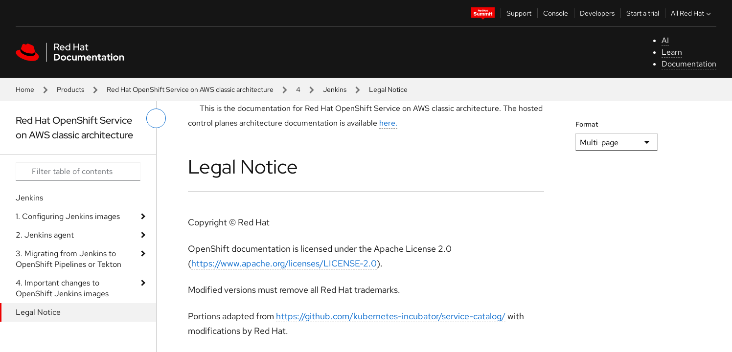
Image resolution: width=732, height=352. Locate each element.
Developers (597, 13)
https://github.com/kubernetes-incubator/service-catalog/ (390, 316)
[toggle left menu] (156, 118)
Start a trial (642, 13)
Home (25, 89)
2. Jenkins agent (45, 235)
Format (586, 124)
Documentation (689, 64)
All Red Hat (692, 13)
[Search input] (78, 171)
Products (70, 89)
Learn (672, 52)
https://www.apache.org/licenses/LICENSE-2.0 (284, 263)
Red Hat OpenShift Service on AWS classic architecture (190, 89)
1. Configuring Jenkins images (68, 216)
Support (518, 13)
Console (555, 13)
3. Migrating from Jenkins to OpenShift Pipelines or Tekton (68, 258)
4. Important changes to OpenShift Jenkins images (62, 288)
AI (665, 40)
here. (388, 123)
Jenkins (334, 89)
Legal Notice (38, 312)
